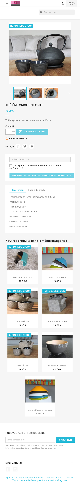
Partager (18, 146)
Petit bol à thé (22, 321)
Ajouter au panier (32, 131)
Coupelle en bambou (57, 277)
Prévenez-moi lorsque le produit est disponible (41, 175)
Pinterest (31, 146)
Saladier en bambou (57, 365)
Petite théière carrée (57, 321)
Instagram (15, 469)
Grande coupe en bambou (40, 410)
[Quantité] (8, 132)
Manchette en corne (22, 277)
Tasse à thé (22, 365)
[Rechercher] (57, 12)
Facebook (8, 469)
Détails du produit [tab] (37, 190)
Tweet (25, 146)
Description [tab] (18, 190)
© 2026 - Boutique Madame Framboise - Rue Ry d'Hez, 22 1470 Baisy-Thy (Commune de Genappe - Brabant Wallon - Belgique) (40, 479)
